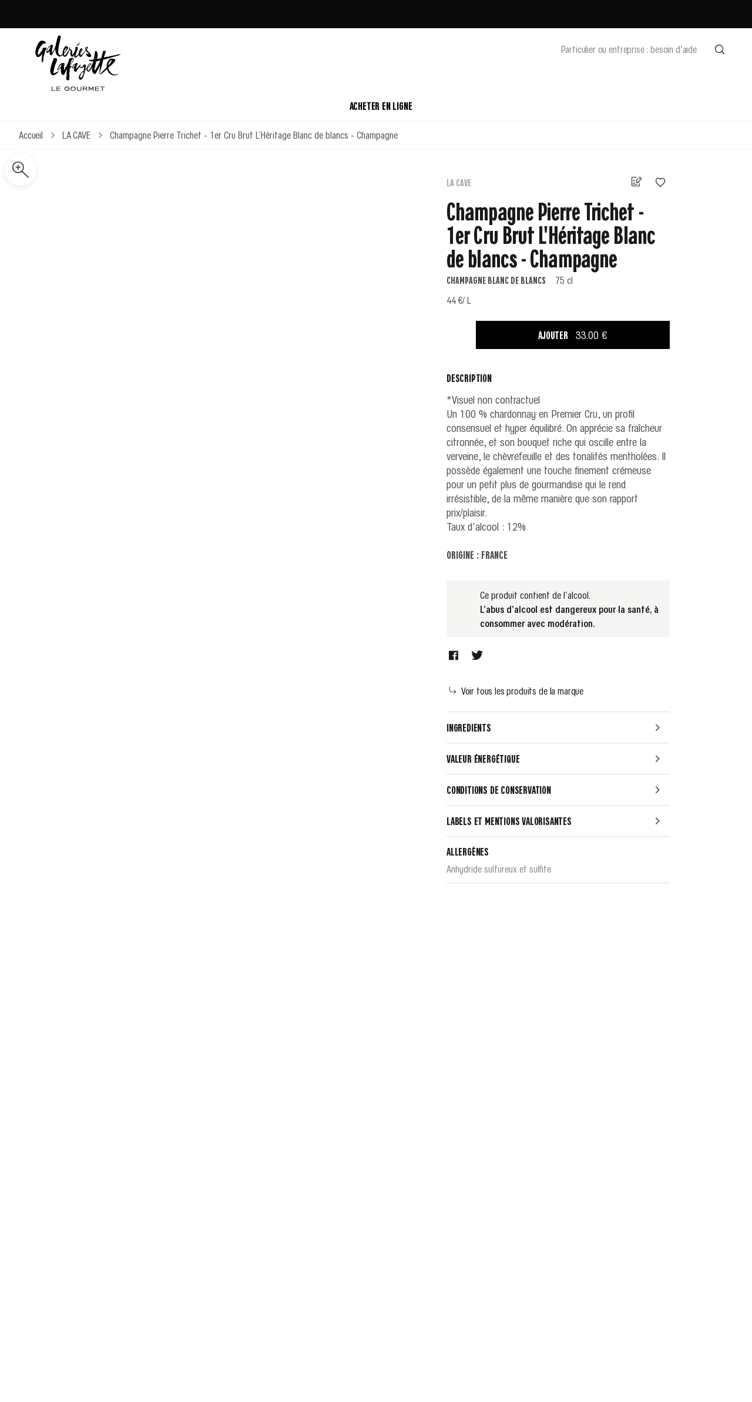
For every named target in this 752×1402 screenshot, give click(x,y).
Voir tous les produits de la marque (516, 690)
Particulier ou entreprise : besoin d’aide (629, 49)
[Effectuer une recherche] (719, 48)
